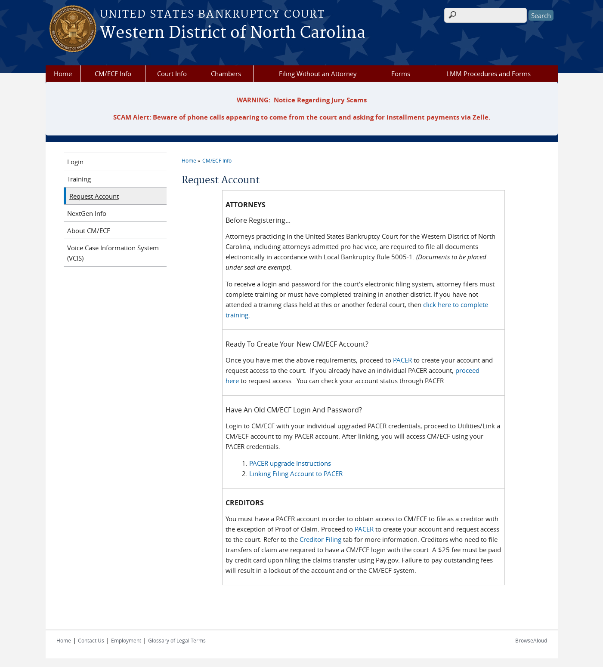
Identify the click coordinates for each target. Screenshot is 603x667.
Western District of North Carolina (232, 33)
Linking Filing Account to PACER (296, 473)
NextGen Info (86, 213)
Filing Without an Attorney (318, 73)
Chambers (226, 73)
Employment (126, 640)
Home (63, 73)
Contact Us (91, 640)
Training (79, 179)
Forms (400, 73)
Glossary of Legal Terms (177, 640)
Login (75, 161)
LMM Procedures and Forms (488, 73)
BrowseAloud (531, 640)
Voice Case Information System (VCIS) (113, 252)
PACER (402, 360)
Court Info (172, 73)
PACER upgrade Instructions (290, 463)
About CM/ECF (88, 230)
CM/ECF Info (113, 73)
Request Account (94, 196)
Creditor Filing (320, 539)
